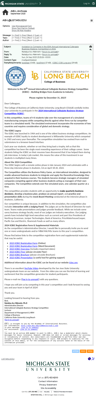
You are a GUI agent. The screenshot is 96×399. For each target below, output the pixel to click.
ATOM (75, 351)
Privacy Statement (48, 385)
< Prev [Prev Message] (23, 35)
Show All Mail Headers (21, 30)
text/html (40, 63)
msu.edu (47, 392)
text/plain (26, 63)
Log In (87, 3)
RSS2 (90, 351)
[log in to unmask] (50, 52)
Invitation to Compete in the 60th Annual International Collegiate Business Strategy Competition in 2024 (50, 48)
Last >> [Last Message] (38, 35)
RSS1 (83, 351)
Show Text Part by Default (23, 28)
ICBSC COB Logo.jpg (61, 63)
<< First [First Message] (15, 35)
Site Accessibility (48, 388)
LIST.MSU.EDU (7, 359)
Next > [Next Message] (31, 35)
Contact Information (48, 381)
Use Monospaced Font (22, 26)
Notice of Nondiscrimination (63, 392)
